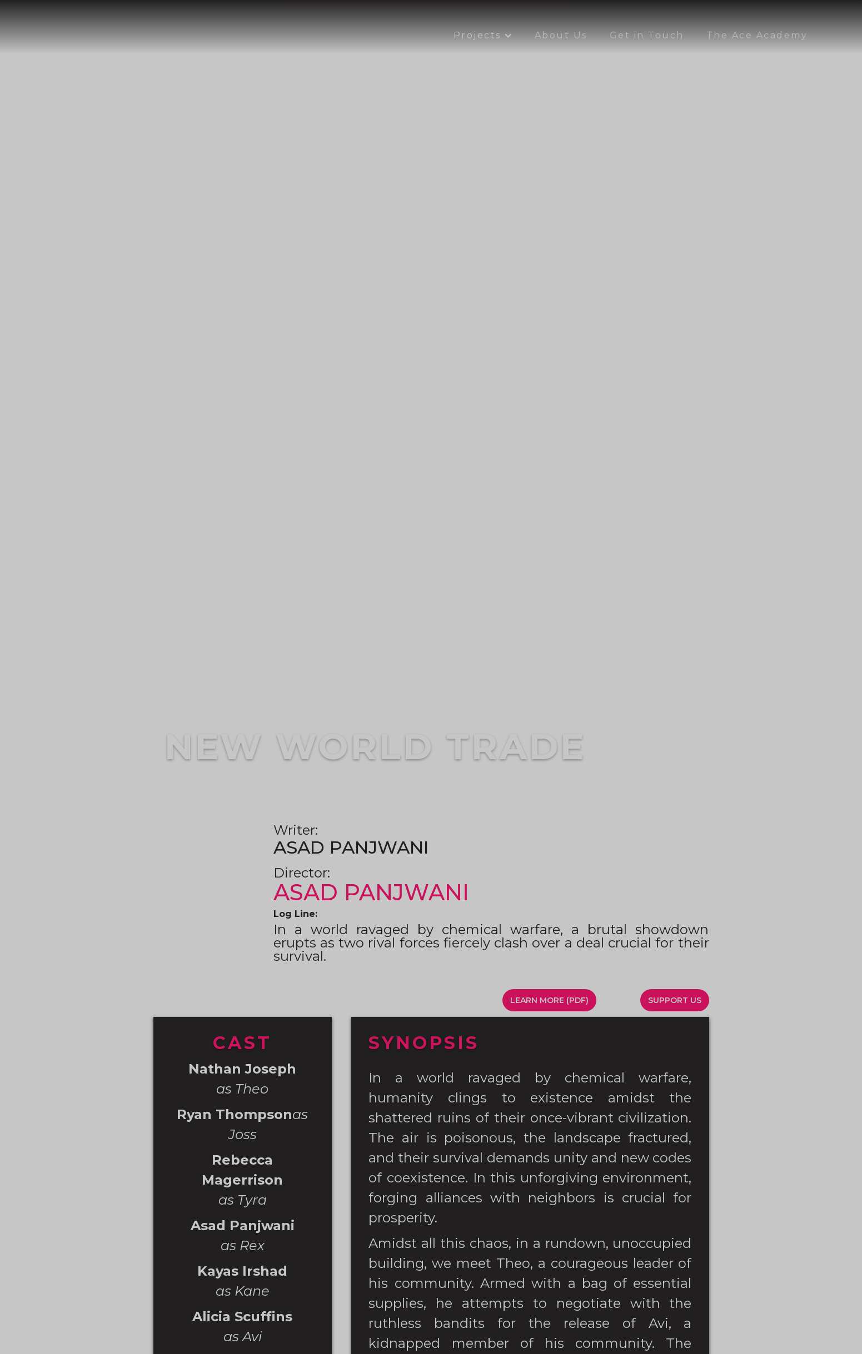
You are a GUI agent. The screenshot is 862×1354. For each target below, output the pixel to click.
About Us (561, 35)
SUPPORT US (674, 1000)
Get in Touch (647, 35)
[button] (483, 35)
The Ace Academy (757, 35)
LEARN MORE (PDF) (549, 1000)
